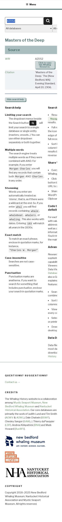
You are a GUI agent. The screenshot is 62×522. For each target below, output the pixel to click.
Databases (54, 273)
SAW (27, 421)
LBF (8, 425)
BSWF (45, 417)
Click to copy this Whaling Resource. (44, 65)
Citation (9, 72)
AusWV (19, 428)
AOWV (9, 417)
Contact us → (12, 382)
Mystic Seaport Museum (27, 402)
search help (15, 99)
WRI (7, 58)
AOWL (20, 417)
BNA (37, 425)
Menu (31, 4)
